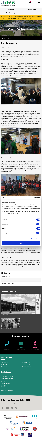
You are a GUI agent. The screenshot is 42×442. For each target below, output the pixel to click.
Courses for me (26, 364)
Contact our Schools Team (8, 283)
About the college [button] (10, 13)
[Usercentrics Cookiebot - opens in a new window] (34, 198)
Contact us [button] (32, 13)
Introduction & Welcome (7, 276)
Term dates (4, 364)
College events (26, 362)
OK (21, 243)
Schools (9, 38)
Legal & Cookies (17, 403)
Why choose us (5, 367)
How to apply (4, 362)
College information (6, 403)
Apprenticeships (26, 367)
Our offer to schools (7, 280)
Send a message (8, 378)
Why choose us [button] (32, 9)
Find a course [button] (10, 9)
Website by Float (27, 403)
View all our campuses (7, 390)
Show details (34, 238)
